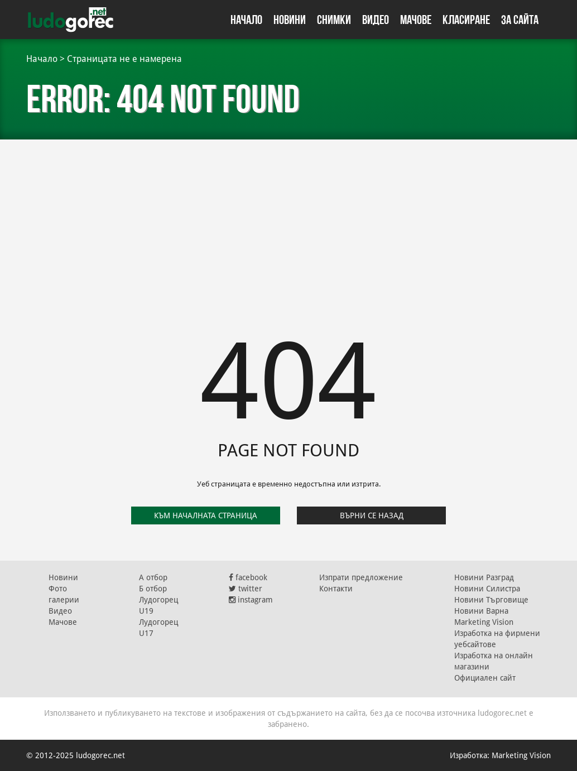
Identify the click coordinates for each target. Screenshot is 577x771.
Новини (289, 19)
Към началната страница (205, 515)
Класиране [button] (466, 19)
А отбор (153, 577)
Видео (375, 19)
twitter (245, 588)
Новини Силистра (487, 588)
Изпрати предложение (361, 577)
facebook (248, 577)
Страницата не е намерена (124, 59)
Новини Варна (481, 610)
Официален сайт (485, 677)
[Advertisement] (288, 223)
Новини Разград (484, 577)
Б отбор (153, 588)
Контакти (336, 588)
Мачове (415, 19)
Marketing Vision (483, 622)
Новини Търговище (491, 599)
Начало (246, 19)
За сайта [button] (519, 19)
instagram (251, 599)
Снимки (334, 19)
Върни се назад (371, 515)
